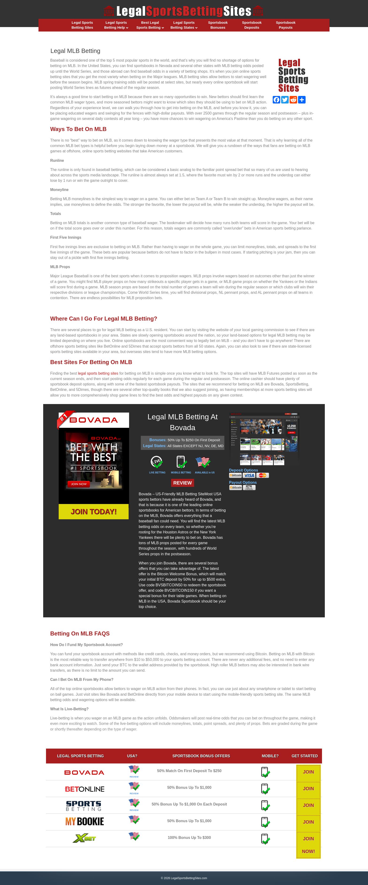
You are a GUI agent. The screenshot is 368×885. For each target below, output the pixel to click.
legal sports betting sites (98, 373)
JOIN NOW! (303, 771)
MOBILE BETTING (181, 472)
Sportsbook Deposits (251, 24)
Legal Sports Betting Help (115, 24)
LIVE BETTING (157, 472)
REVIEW (182, 482)
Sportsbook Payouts (285, 24)
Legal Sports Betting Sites (82, 24)
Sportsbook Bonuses (218, 24)
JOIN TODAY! (94, 512)
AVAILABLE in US (205, 472)
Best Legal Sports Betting (148, 24)
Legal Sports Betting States (183, 24)
